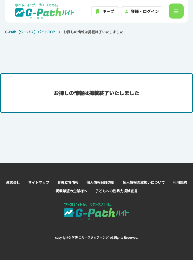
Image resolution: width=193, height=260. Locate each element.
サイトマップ (38, 182)
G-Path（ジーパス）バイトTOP (30, 32)
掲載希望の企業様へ (71, 190)
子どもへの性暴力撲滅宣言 (116, 190)
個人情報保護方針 (100, 182)
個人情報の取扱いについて (144, 182)
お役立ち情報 (67, 182)
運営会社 (13, 182)
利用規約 (180, 182)
